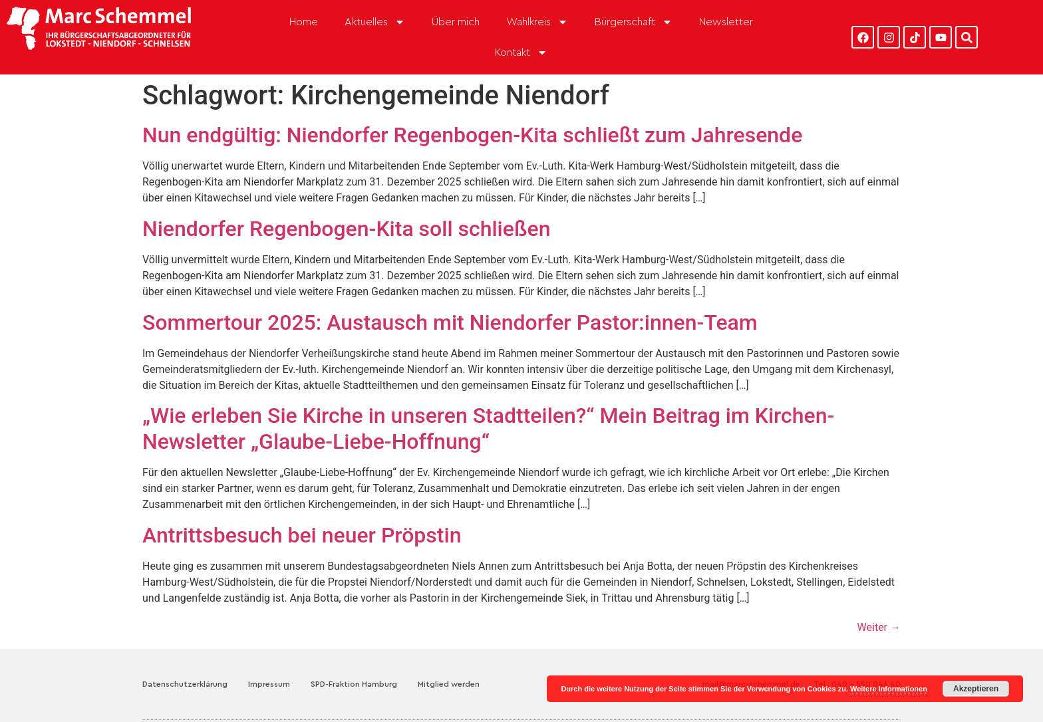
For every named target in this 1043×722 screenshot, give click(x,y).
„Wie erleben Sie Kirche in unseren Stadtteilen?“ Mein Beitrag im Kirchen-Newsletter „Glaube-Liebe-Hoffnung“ (488, 428)
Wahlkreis (537, 22)
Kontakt (521, 52)
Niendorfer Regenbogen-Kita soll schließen (346, 228)
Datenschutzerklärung (184, 684)
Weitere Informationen (888, 689)
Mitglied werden (449, 684)
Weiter (879, 627)
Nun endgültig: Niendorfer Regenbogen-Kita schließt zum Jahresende (472, 135)
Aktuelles (375, 22)
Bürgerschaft (633, 22)
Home (303, 22)
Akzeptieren (975, 688)
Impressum (269, 684)
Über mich (456, 22)
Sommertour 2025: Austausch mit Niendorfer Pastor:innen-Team (450, 322)
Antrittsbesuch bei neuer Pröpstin (301, 535)
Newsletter (726, 22)
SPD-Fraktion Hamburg (354, 684)
